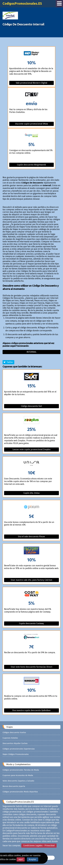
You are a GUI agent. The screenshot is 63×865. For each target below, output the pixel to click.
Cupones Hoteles (10, 738)
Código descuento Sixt (31, 406)
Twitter (8, 362)
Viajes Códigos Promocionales (16, 754)
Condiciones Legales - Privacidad (39, 845)
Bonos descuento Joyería (14, 786)
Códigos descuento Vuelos (14, 732)
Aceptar (32, 859)
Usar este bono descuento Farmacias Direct (31, 667)
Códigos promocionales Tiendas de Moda (21, 770)
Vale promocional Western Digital (31, 83)
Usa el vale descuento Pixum (31, 536)
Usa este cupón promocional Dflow (31, 124)
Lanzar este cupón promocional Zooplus (31, 449)
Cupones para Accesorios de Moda (18, 775)
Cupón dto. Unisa (31, 493)
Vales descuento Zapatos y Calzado (18, 781)
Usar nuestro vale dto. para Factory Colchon (31, 580)
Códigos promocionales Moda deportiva (20, 792)
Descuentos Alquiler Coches (15, 743)
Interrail (31, 352)
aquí (21, 859)
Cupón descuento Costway (31, 623)
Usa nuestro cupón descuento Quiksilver (31, 710)
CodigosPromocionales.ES (22, 3)
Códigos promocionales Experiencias (19, 749)
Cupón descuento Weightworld (31, 164)
